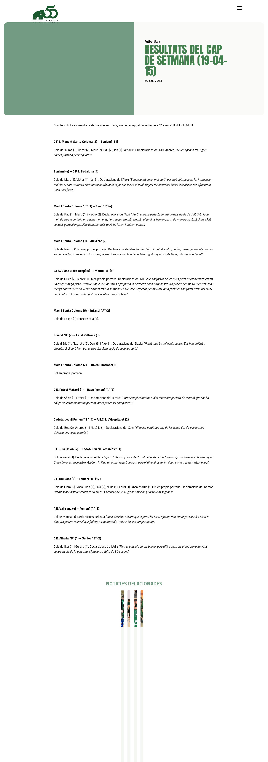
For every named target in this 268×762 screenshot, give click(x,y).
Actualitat (136, 700)
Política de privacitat (39, 733)
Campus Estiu (80, 705)
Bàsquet (49, 715)
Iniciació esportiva (55, 705)
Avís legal (32, 738)
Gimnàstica (51, 720)
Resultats (51, 596)
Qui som (31, 700)
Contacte (156, 700)
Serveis (102, 700)
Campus (78, 700)
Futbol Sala (38, 596)
